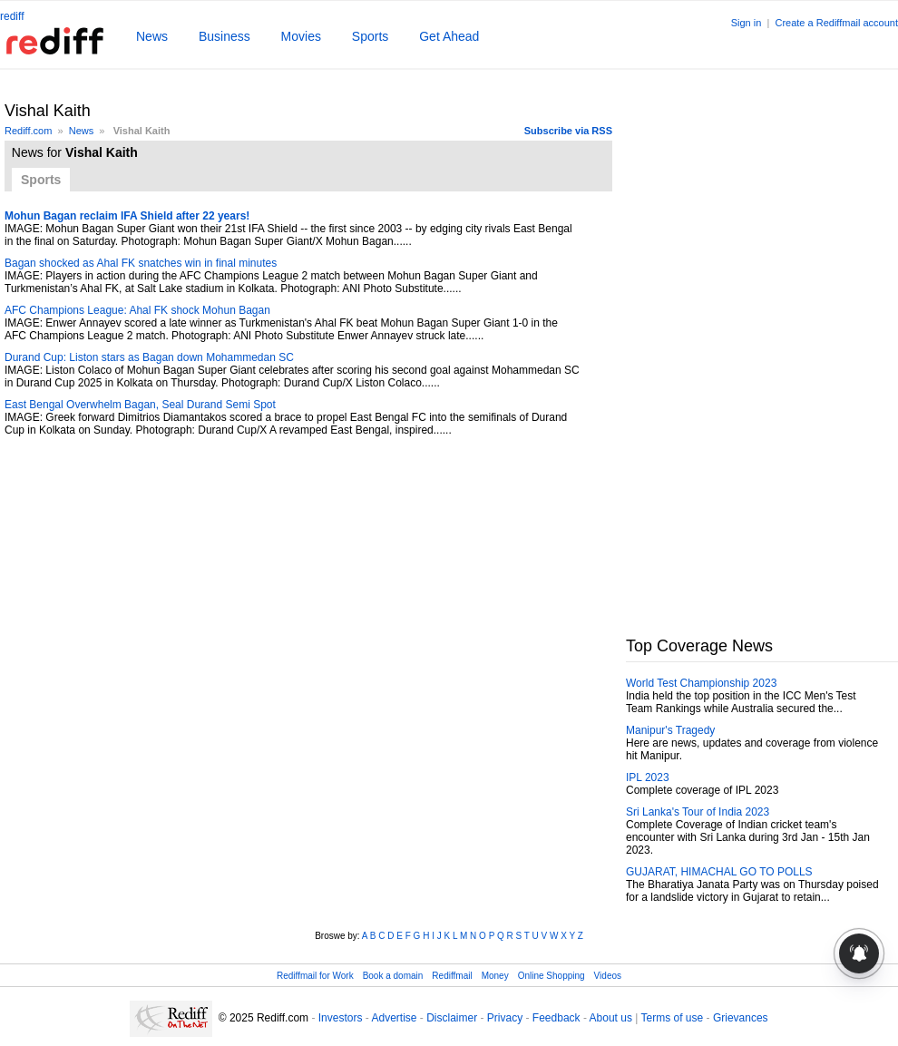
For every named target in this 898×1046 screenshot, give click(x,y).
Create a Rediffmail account (836, 22)
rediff (12, 16)
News (152, 36)
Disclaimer (451, 1018)
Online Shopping (551, 976)
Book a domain (393, 976)
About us (611, 1018)
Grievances (740, 1018)
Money (495, 976)
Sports (370, 36)
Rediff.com (28, 130)
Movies (301, 36)
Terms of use (672, 1018)
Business (224, 36)
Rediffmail (452, 976)
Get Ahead (449, 36)
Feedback (556, 1018)
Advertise (393, 1018)
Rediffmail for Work (315, 976)
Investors (340, 1018)
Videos (607, 976)
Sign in (746, 22)
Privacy (504, 1018)
